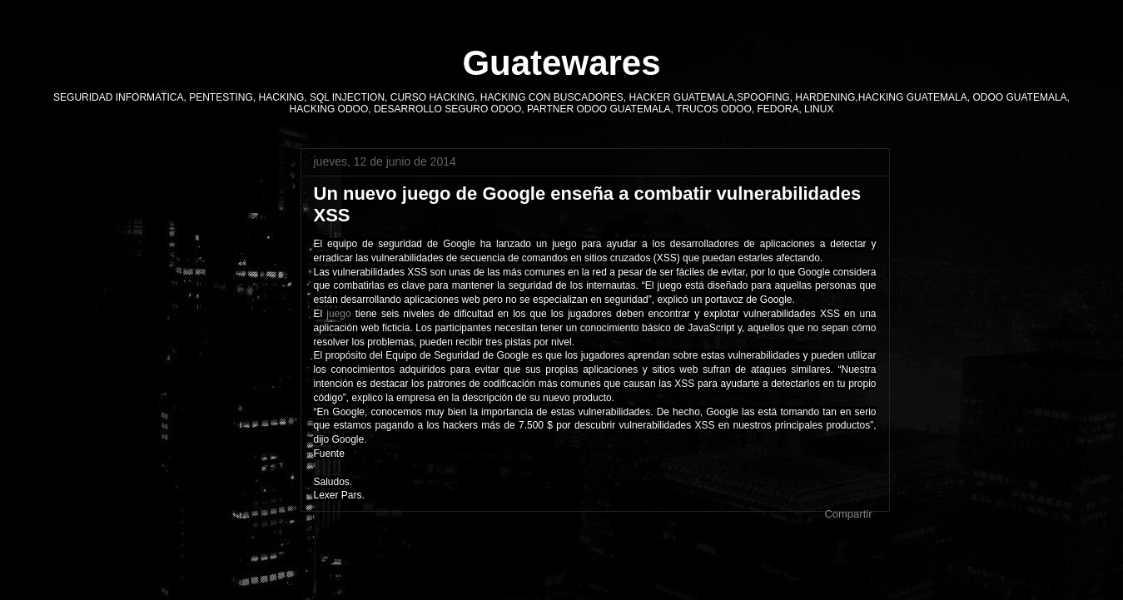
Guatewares (561, 62)
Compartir (848, 514)
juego (338, 314)
